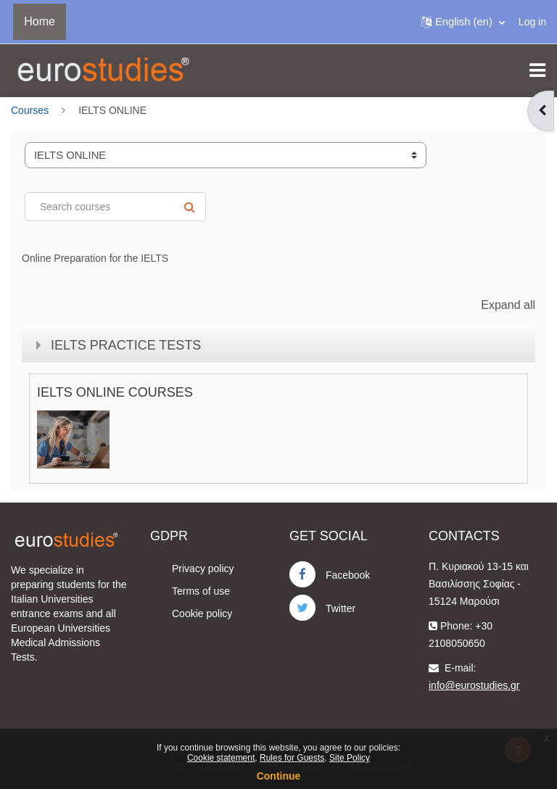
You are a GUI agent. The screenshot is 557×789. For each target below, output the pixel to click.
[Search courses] (115, 206)
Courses (30, 110)
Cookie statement (221, 758)
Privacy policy (203, 568)
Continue (279, 776)
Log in (532, 22)
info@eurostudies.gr (474, 685)
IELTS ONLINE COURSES (115, 392)
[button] (463, 22)
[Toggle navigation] (537, 70)
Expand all (508, 305)
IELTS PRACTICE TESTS (126, 345)
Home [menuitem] (39, 21)
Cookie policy (202, 613)
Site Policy (349, 758)
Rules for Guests (292, 758)
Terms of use (201, 591)
